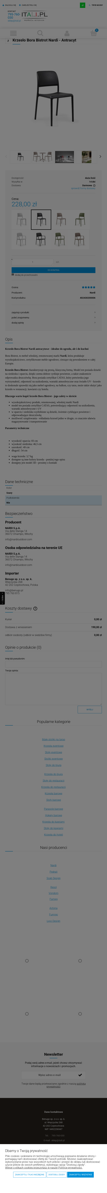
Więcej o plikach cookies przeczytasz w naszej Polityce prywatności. (44, 1167)
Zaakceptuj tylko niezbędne (29, 1175)
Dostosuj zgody (57, 1175)
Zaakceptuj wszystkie (80, 1175)
